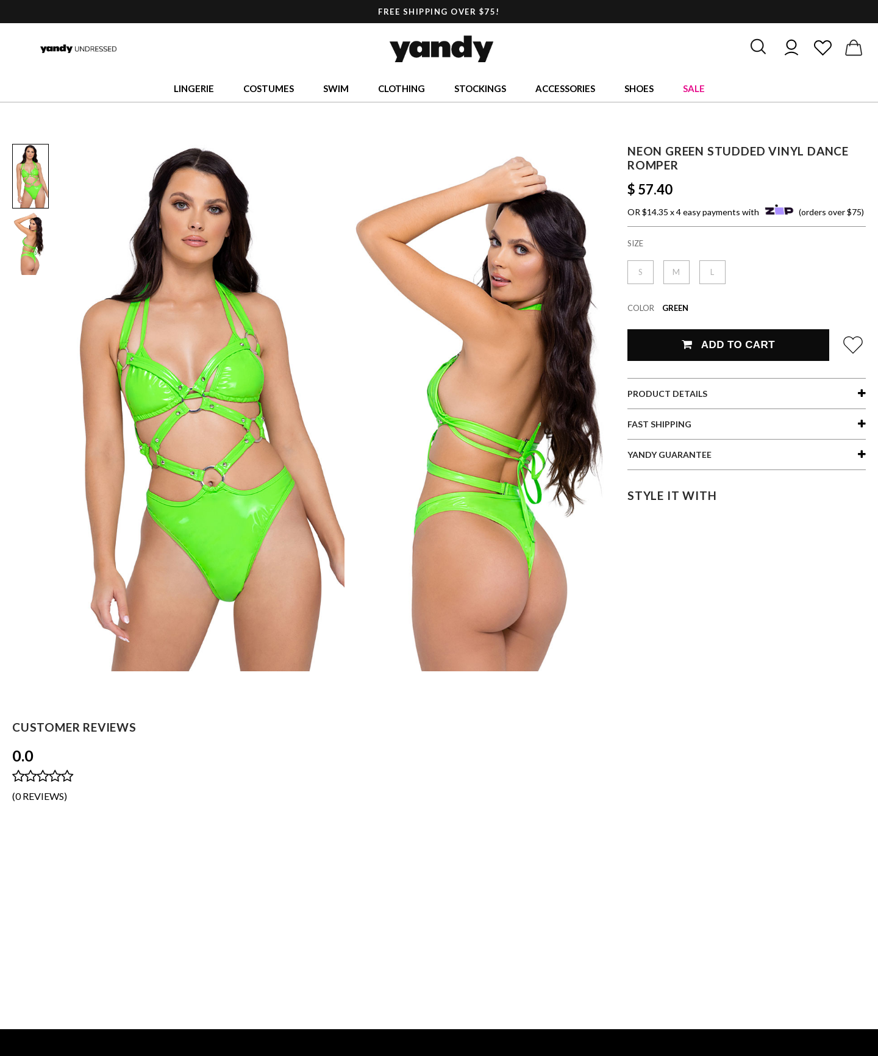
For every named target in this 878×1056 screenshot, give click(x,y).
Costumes (268, 88)
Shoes (639, 88)
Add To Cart (728, 345)
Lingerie (194, 88)
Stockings (480, 88)
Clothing (401, 88)
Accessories (565, 88)
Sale (694, 88)
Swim (336, 88)
